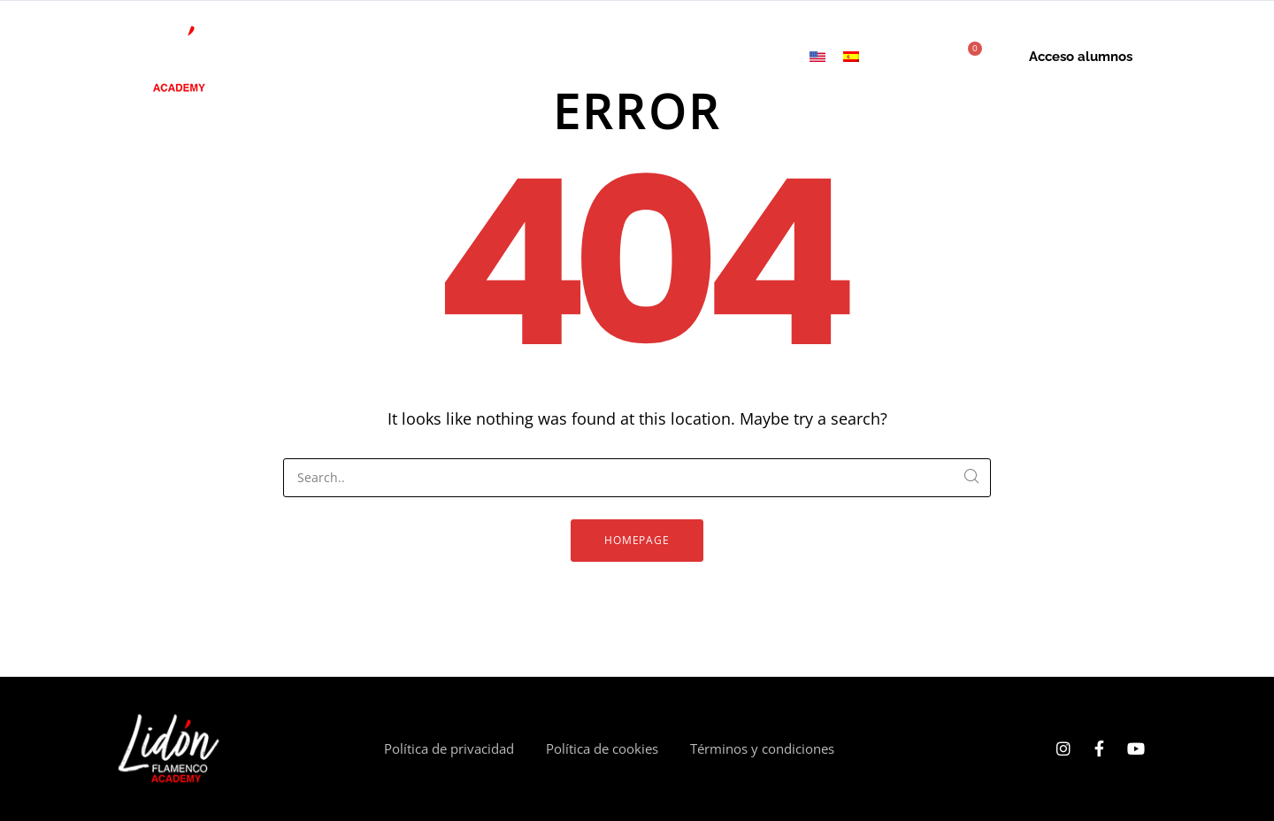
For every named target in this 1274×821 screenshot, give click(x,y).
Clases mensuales (516, 56)
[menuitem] (817, 56)
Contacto (761, 56)
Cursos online (393, 56)
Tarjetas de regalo (653, 56)
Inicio (311, 56)
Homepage (637, 540)
